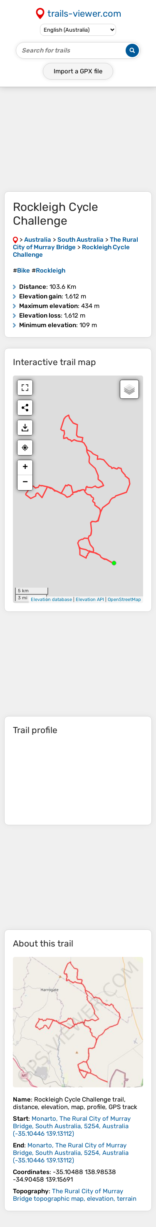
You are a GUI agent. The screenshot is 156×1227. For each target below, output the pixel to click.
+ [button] (25, 467)
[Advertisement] (78, 139)
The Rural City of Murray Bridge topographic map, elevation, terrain (74, 1194)
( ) (72, 1126)
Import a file (78, 71)
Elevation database (51, 599)
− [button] (25, 482)
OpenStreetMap (124, 599)
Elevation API (90, 599)
